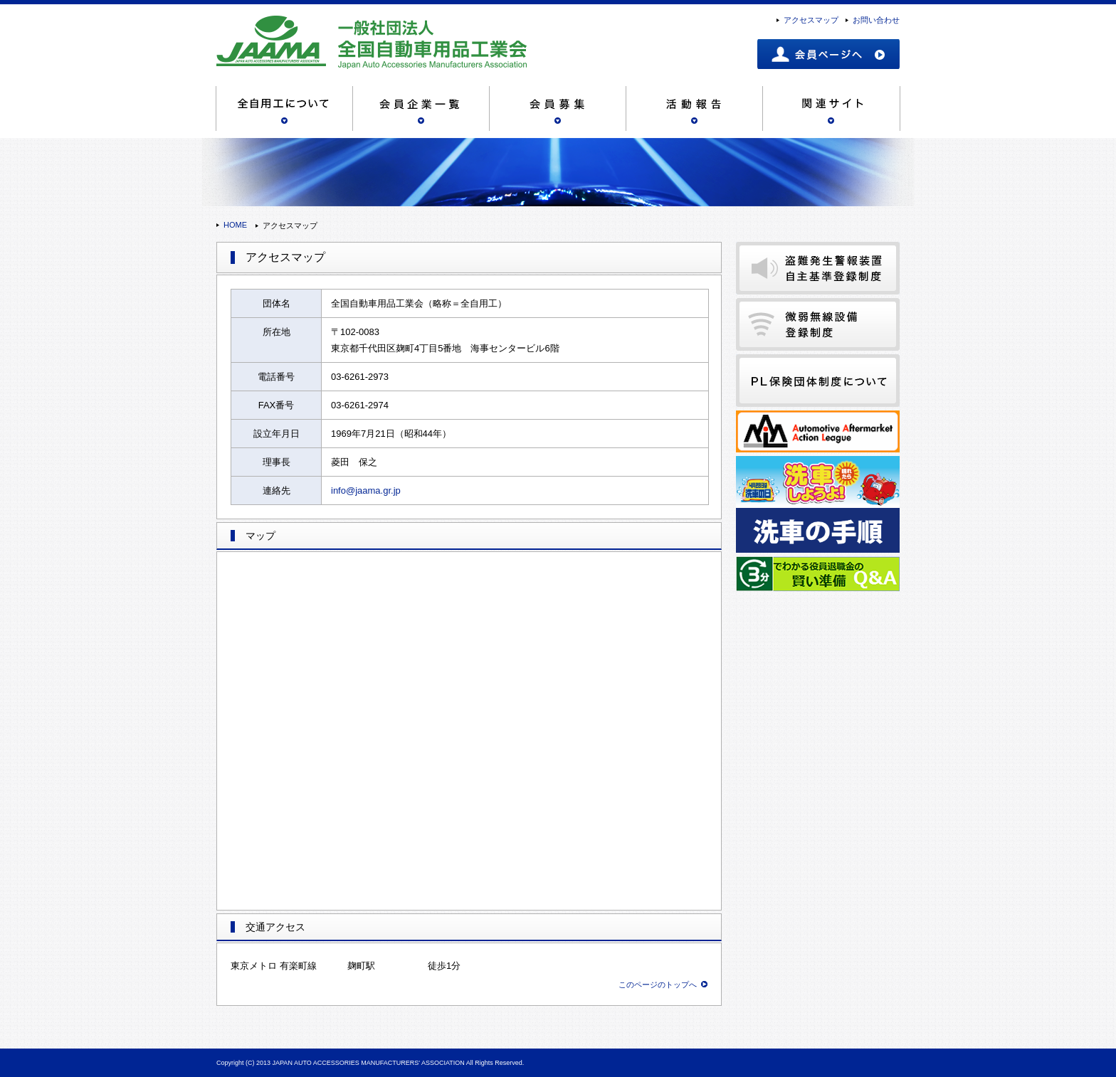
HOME (235, 225)
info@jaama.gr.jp (366, 490)
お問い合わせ (876, 20)
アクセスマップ (811, 20)
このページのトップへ (657, 984)
